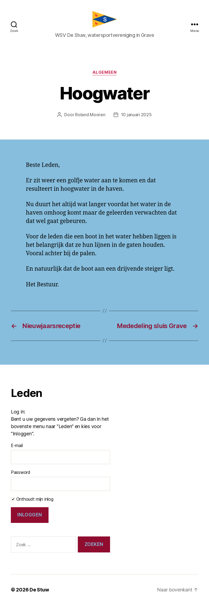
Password (20, 472)
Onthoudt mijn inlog (32, 499)
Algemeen (104, 72)
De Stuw (39, 590)
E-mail (16, 445)
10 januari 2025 (136, 114)
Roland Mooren (90, 114)
